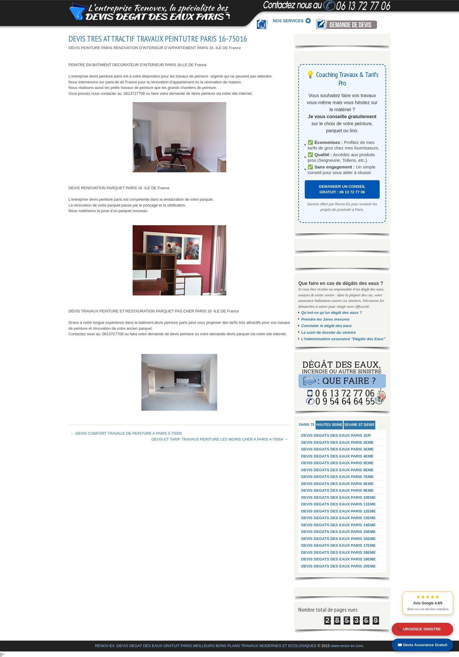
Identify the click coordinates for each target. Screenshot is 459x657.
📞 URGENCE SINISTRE (419, 629)
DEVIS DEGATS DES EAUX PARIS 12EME (338, 511)
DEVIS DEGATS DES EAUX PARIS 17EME (338, 545)
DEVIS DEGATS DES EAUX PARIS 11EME (338, 504)
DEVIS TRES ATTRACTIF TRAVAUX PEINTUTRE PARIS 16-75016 (157, 39)
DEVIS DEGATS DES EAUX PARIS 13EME (338, 518)
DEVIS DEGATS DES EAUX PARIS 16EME (338, 538)
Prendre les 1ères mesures (325, 319)
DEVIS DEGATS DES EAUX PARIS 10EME (338, 497)
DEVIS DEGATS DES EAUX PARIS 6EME (337, 470)
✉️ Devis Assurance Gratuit (422, 645)
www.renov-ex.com (347, 646)
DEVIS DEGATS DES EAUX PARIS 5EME (337, 463)
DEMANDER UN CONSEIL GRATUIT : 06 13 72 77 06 (342, 189)
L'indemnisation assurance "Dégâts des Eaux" (343, 339)
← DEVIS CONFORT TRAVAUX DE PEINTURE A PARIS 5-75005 (126, 433)
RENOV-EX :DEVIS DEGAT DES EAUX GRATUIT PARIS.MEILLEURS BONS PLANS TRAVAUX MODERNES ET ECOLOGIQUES (205, 646)
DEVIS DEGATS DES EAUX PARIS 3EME (337, 449)
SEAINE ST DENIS (359, 425)
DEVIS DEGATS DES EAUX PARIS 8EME (337, 483)
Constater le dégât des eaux (326, 326)
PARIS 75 (306, 425)
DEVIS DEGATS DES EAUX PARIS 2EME (337, 442)
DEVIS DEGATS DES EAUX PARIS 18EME (338, 552)
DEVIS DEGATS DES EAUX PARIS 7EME (337, 476)
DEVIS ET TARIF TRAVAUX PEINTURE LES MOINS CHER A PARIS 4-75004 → (220, 439)
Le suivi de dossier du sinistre (328, 332)
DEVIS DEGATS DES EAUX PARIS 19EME (338, 559)
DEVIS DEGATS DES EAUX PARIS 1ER (336, 435)
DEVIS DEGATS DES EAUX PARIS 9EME (337, 490)
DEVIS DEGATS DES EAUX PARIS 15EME (338, 531)
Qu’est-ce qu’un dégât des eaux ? (331, 312)
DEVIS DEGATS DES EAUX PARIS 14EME (338, 525)
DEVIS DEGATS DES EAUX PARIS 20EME (338, 566)
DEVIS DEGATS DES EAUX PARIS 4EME (337, 456)
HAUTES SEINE (329, 425)
